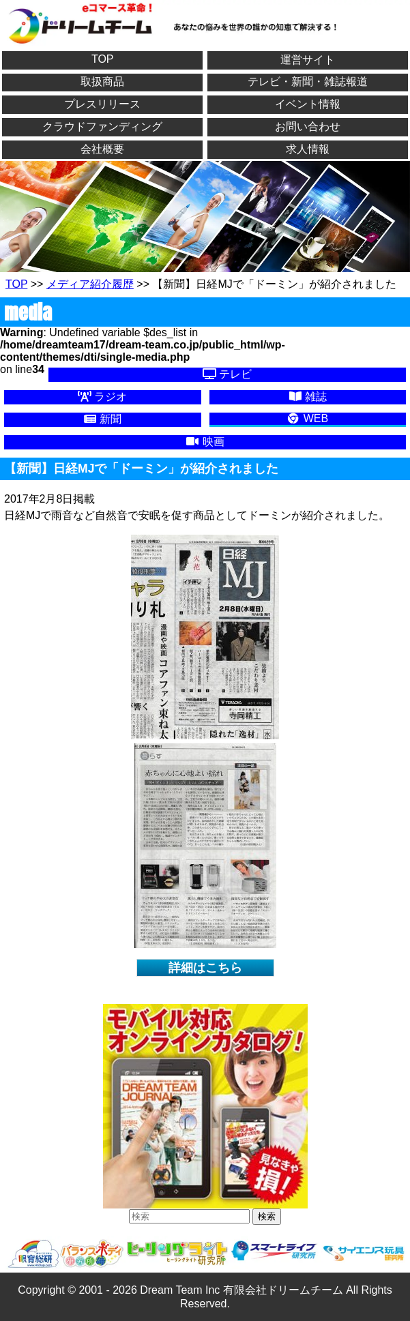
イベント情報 (307, 104)
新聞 (102, 419)
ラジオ (102, 396)
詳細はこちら (205, 968)
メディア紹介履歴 (90, 284)
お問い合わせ (307, 126)
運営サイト (307, 59)
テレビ (227, 374)
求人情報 (308, 149)
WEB (307, 418)
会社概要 (102, 149)
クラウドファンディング (102, 126)
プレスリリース (102, 104)
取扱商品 (102, 81)
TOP (102, 59)
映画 (205, 441)
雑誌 (308, 396)
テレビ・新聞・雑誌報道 (308, 81)
